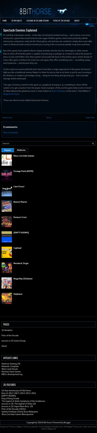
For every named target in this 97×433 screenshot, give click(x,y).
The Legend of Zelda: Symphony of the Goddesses (23, 401)
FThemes (11, 427)
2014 (22, 393)
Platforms (21, 150)
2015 (28, 393)
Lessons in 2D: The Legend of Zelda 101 (19, 403)
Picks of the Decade (10, 335)
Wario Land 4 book (10, 369)
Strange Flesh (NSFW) (23, 171)
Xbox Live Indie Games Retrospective (17, 414)
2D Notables (16, 20)
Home (4, 20)
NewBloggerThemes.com (73, 427)
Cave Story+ (19, 186)
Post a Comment (10, 132)
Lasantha (34, 427)
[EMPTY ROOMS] (21, 232)
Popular (7, 150)
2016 (33, 393)
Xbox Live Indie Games (23, 156)
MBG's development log (12, 374)
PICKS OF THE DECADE (61, 20)
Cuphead (17, 248)
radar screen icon (90, 427)
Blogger (67, 422)
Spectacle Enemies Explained (20, 30)
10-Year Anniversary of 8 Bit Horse (16, 390)
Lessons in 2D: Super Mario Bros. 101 (17, 406)
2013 (16, 393)
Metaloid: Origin (20, 263)
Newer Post (7, 117)
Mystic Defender (58, 91)
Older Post (90, 117)
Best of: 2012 (7, 393)
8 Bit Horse (47, 422)
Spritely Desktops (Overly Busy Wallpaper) (20, 411)
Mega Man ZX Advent (22, 278)
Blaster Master (20, 202)
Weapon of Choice (11, 94)
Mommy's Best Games (11, 371)
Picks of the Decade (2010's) (14, 409)
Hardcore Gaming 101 (11, 363)
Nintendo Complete (10, 366)
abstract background (48, 429)
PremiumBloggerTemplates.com (50, 427)
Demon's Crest (20, 217)
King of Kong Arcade (10, 398)
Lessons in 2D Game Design (37, 20)
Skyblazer (17, 294)
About (77, 20)
